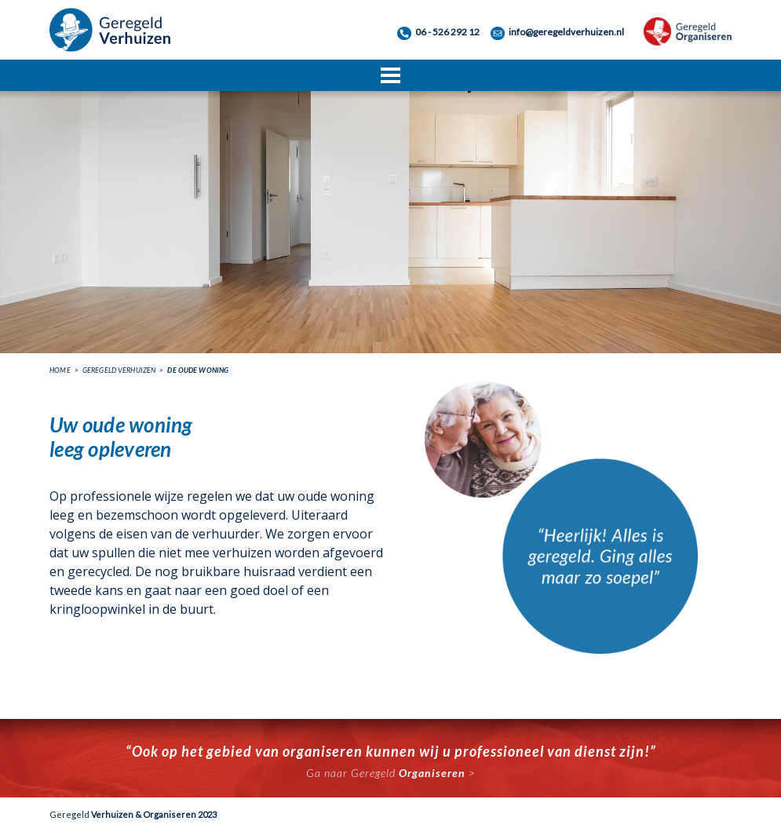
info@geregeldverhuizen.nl (566, 32)
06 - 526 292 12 (447, 32)
